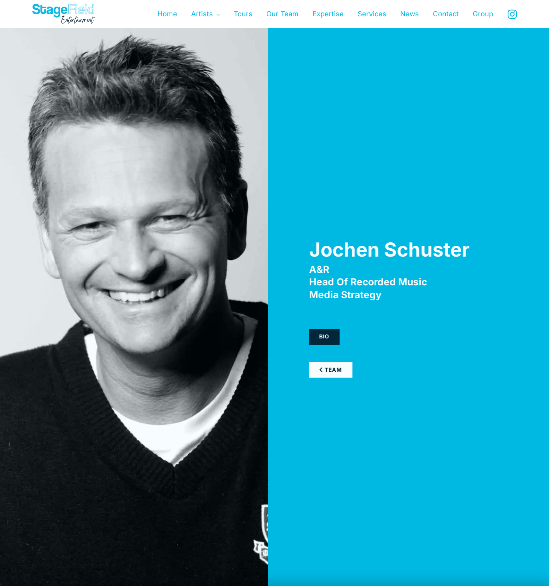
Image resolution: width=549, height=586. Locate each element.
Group (483, 14)
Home (167, 14)
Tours (243, 14)
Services (372, 14)
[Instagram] (512, 14)
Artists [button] (202, 14)
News (409, 14)
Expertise (328, 14)
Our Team (282, 14)
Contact (446, 14)
